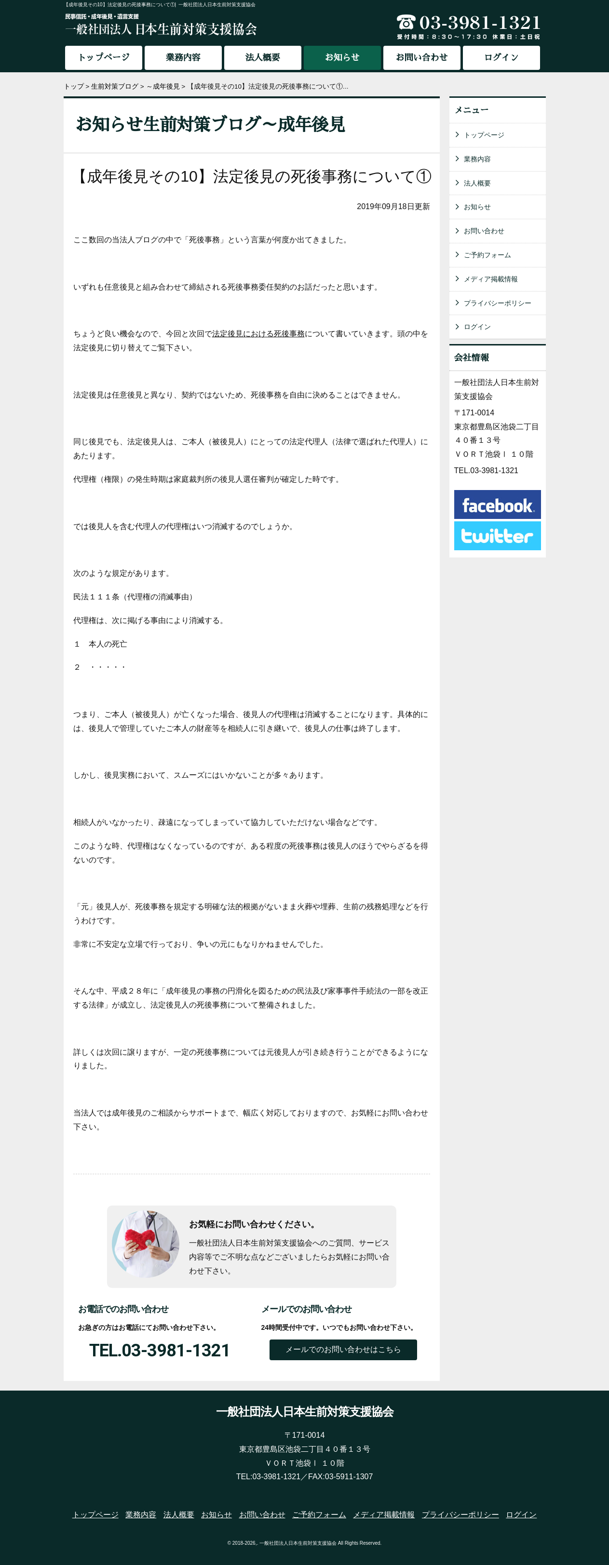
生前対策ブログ (114, 86)
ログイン (501, 57)
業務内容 (183, 57)
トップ (74, 86)
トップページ (104, 57)
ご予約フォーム (487, 255)
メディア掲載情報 (491, 279)
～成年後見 (163, 86)
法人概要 (262, 57)
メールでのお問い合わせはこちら (343, 1349)
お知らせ (477, 207)
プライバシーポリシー (497, 303)
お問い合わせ (422, 57)
